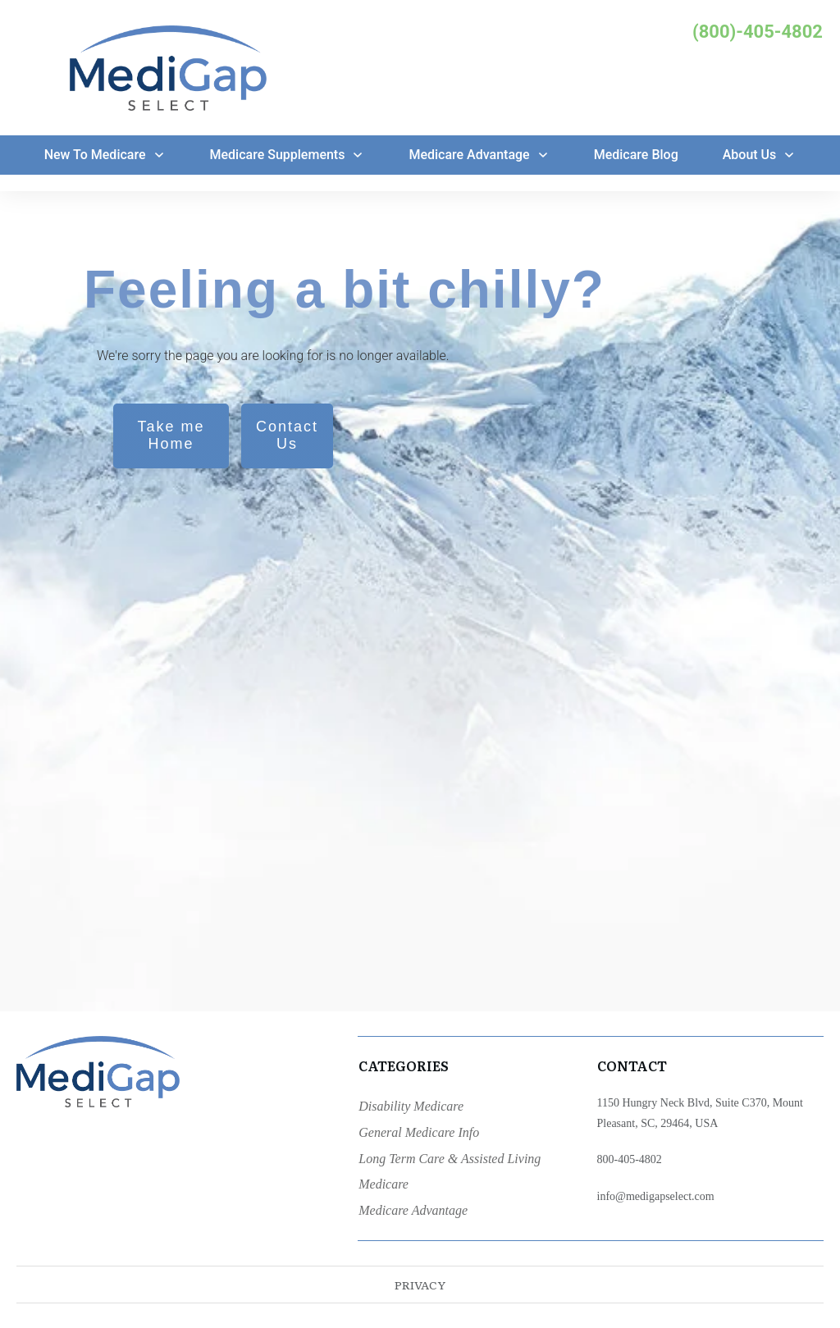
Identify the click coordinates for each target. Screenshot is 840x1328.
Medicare (383, 1184)
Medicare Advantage (413, 1210)
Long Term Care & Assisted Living (449, 1159)
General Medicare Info (418, 1132)
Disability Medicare (410, 1106)
